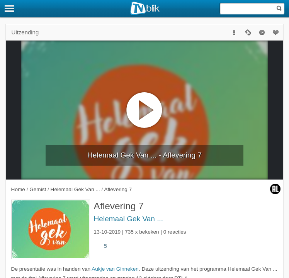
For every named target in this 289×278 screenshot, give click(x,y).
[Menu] (9, 8)
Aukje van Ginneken (115, 269)
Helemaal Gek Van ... (128, 219)
